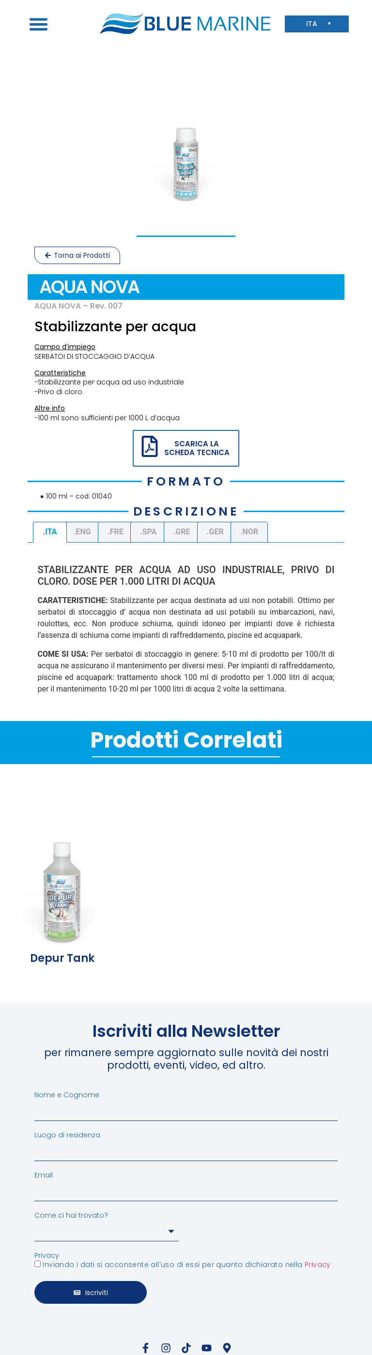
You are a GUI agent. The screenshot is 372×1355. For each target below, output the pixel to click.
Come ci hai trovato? (71, 1215)
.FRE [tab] (116, 531)
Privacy (46, 1255)
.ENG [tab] (82, 531)
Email (43, 1175)
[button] (38, 24)
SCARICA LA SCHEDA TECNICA (197, 448)
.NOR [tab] (249, 531)
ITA (314, 24)
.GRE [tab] (181, 531)
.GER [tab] (215, 531)
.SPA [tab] (148, 531)
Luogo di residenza (67, 1135)
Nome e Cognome (66, 1094)
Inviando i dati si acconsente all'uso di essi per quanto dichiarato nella (186, 1264)
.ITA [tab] (50, 531)
